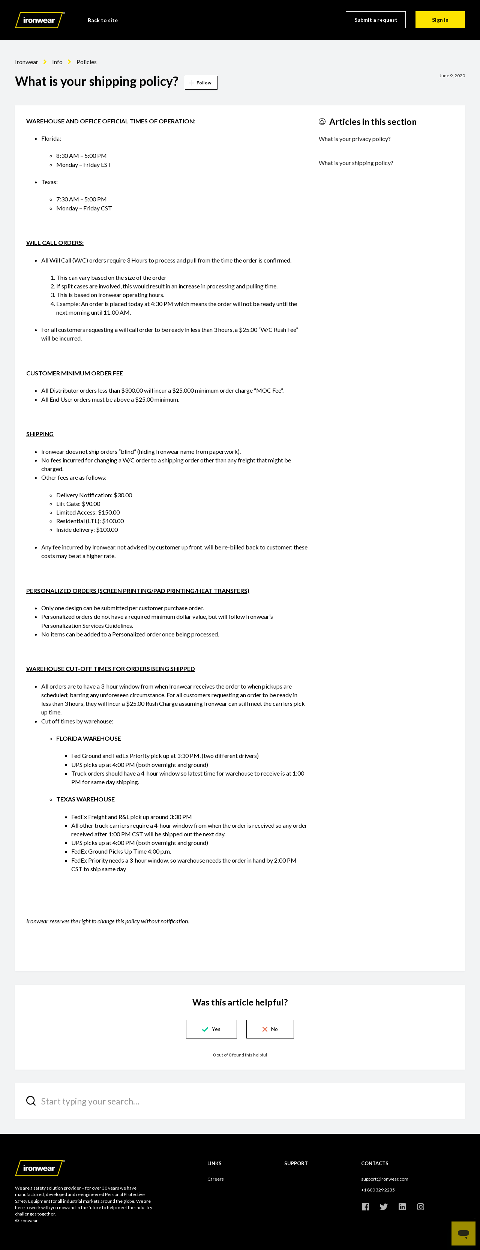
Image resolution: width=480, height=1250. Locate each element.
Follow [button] (203, 83)
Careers (215, 1179)
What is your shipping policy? (356, 162)
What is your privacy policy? (355, 138)
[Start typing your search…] (240, 1101)
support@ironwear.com (384, 1179)
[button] (211, 1029)
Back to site (103, 20)
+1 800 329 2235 (378, 1190)
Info (57, 61)
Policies (86, 61)
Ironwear (26, 61)
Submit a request (376, 20)
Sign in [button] (440, 20)
